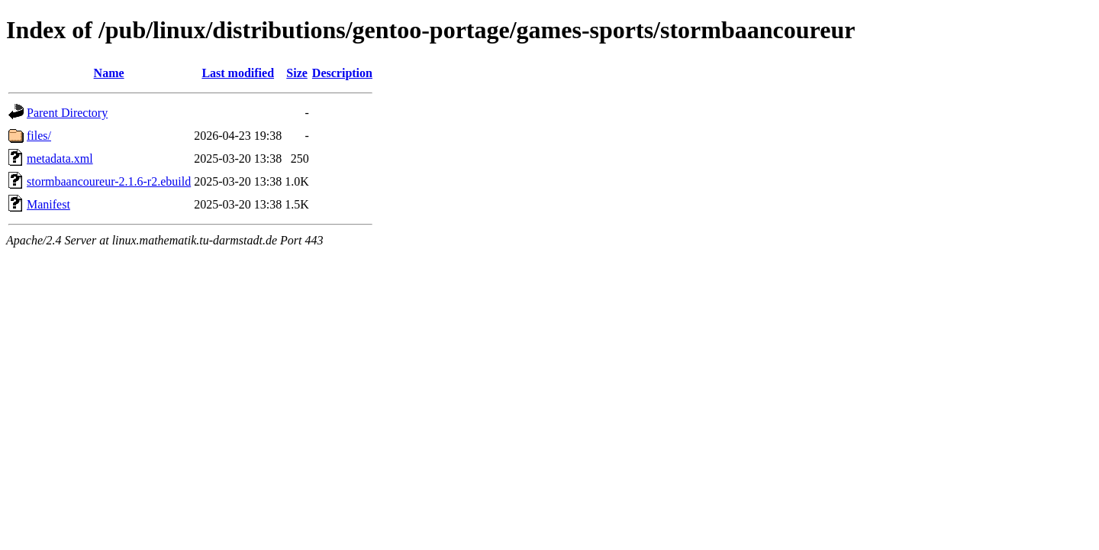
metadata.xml (60, 158)
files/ (39, 135)
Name (109, 72)
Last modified (237, 72)
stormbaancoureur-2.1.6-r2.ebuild (109, 181)
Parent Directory (67, 112)
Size (297, 72)
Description (342, 72)
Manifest (48, 204)
